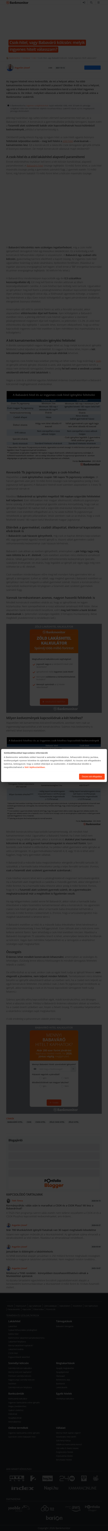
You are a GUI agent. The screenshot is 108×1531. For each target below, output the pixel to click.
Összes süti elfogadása (92, 776)
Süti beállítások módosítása (62, 776)
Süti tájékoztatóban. (35, 767)
